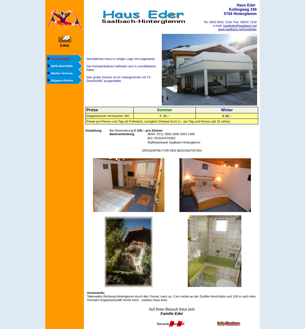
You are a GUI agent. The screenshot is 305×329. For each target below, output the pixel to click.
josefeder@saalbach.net (240, 25)
